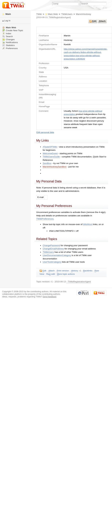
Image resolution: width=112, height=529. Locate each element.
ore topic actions (66, 274)
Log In (7, 20)
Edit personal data (45, 132)
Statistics (8, 45)
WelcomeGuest (50, 153)
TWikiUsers (66, 14)
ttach (102, 21)
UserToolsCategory (52, 262)
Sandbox (47, 163)
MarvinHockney (83, 14)
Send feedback (49, 296)
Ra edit (50, 274)
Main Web (53, 14)
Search (7, 36)
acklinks (88, 270)
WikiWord (87, 224)
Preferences (10, 48)
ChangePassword (51, 245)
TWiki (39, 14)
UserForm (74, 30)
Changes (8, 39)
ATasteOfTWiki (50, 147)
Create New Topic (12, 30)
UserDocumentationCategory (57, 255)
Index (6, 33)
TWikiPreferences (45, 219)
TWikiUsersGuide (51, 156)
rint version (63, 270)
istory (74, 270)
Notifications (10, 42)
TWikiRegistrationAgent (59, 17)
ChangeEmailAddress (53, 248)
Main (6, 14)
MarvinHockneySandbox (54, 166)
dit (92, 21)
